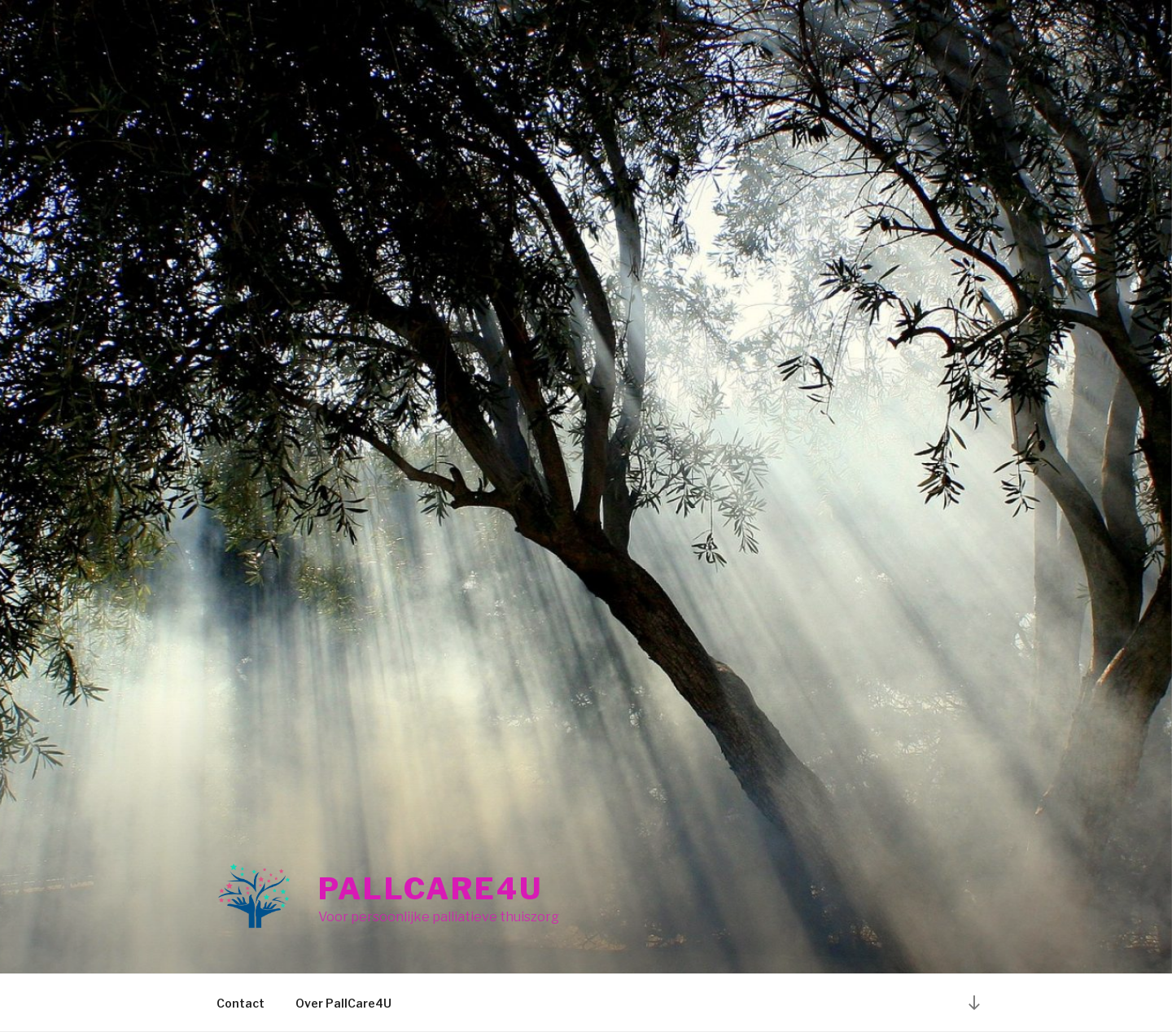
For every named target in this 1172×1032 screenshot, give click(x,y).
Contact (240, 1003)
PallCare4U (430, 889)
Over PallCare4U (343, 1003)
